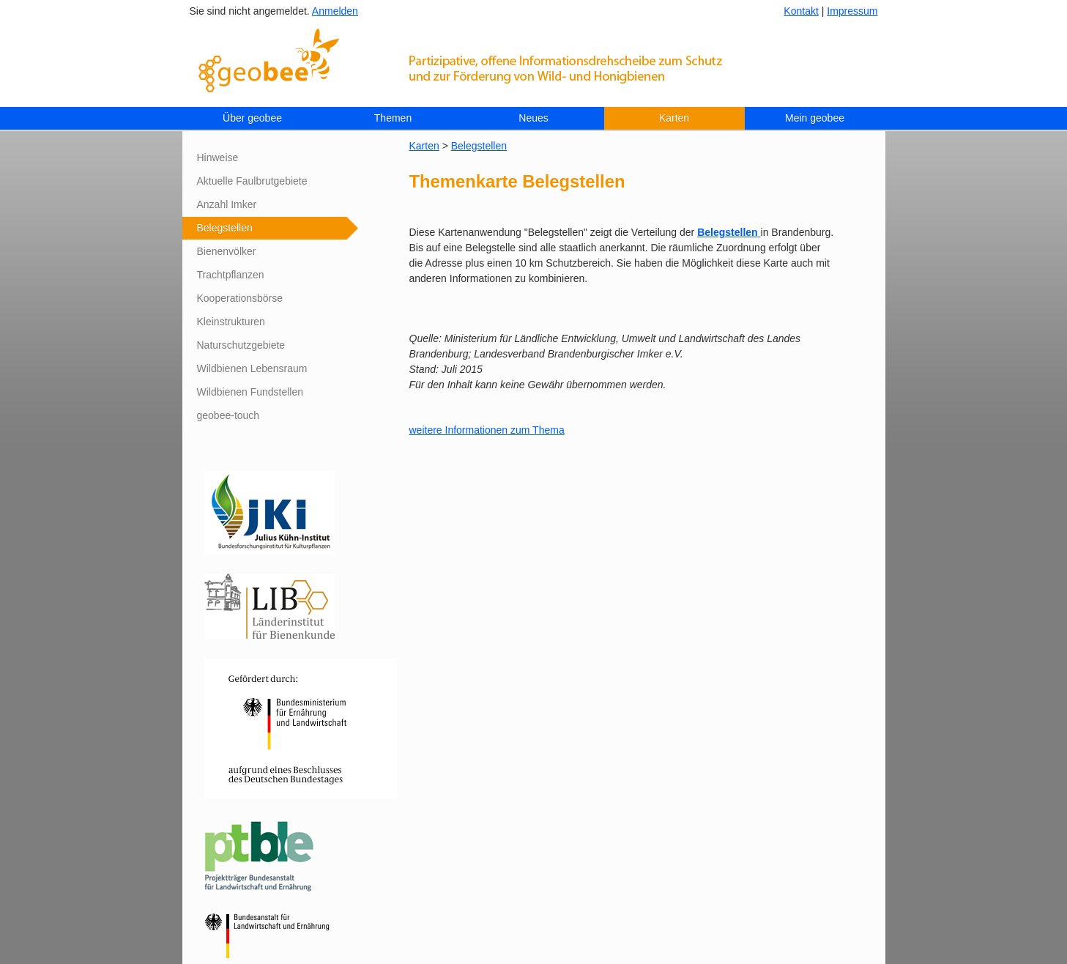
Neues (533, 118)
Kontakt (801, 11)
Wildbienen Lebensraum (252, 368)
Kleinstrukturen (231, 321)
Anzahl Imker (227, 204)
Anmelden (335, 11)
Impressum (852, 11)
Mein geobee (814, 118)
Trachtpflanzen (230, 275)
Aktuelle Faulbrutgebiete (252, 181)
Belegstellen (225, 228)
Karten (674, 118)
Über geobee (252, 118)
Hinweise (218, 157)
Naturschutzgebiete (241, 345)
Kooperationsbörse (240, 298)
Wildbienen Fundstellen (250, 392)
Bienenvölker (226, 251)
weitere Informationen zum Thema (487, 430)
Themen (393, 118)
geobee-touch (228, 415)
